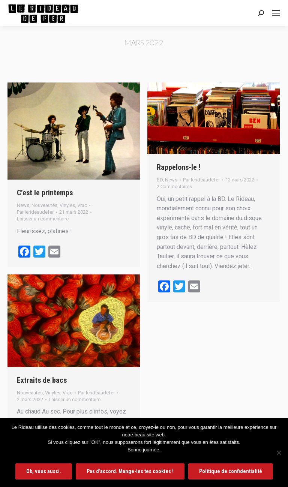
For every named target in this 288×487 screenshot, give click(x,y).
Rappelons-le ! (179, 167)
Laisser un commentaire (43, 219)
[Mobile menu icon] (276, 13)
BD (160, 180)
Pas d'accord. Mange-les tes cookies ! (130, 471)
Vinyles (67, 205)
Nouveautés (44, 205)
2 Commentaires (174, 186)
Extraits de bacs (42, 380)
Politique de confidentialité (230, 471)
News (23, 205)
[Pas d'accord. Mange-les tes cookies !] (278, 452)
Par (35, 212)
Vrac (82, 205)
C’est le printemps (45, 192)
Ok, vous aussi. (43, 471)
